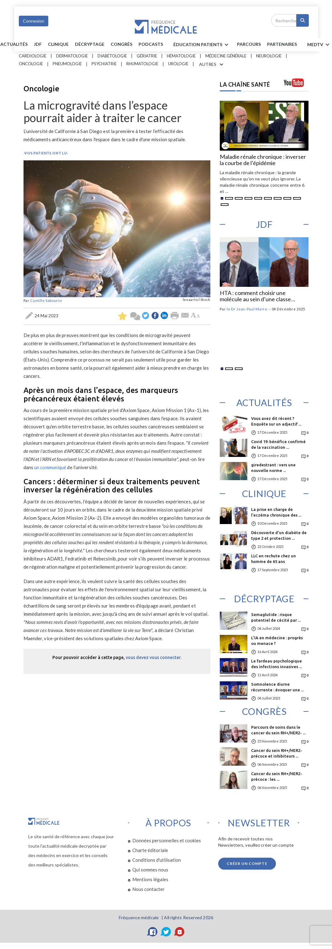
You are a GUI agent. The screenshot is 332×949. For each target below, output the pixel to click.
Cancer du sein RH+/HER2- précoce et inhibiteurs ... (276, 753)
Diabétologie (112, 55)
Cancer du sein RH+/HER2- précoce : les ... (276, 776)
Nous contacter (148, 889)
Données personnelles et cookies (166, 840)
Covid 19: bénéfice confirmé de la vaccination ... (278, 444)
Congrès (121, 44)
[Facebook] (152, 931)
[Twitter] (166, 931)
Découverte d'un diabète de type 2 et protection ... (279, 535)
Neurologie (269, 55)
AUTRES (212, 65)
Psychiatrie (104, 63)
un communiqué (50, 467)
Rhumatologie (142, 63)
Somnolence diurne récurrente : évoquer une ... (277, 687)
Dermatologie (72, 55)
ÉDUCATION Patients (201, 45)
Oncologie (31, 63)
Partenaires (282, 44)
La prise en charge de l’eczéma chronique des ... (276, 512)
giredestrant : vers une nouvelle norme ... (273, 468)
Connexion (33, 21)
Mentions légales (150, 879)
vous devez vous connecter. (154, 657)
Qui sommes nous (150, 869)
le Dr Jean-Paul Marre (247, 309)
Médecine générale (225, 55)
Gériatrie (147, 55)
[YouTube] (179, 931)
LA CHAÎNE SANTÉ (245, 84)
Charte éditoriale (150, 850)
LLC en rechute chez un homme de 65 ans (273, 559)
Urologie (178, 63)
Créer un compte (247, 863)
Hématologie (181, 55)
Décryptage (89, 44)
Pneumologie (67, 63)
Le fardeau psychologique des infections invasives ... (276, 664)
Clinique (58, 44)
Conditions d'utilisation (156, 860)
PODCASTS (151, 44)
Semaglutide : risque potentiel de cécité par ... (276, 617)
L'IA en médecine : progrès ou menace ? (277, 640)
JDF (38, 44)
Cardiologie (32, 55)
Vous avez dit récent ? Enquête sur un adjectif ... (276, 421)
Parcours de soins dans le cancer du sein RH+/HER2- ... (278, 730)
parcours (249, 44)
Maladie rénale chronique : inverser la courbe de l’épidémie (263, 160)
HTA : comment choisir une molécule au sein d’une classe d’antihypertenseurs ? (255, 296)
